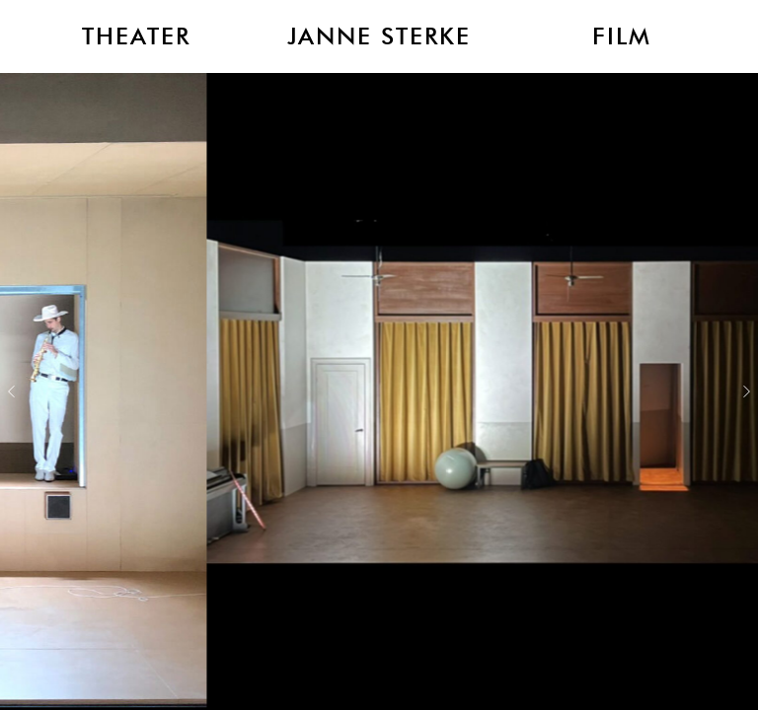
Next (746, 391)
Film (621, 36)
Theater (136, 36)
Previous (11, 391)
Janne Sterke (379, 36)
